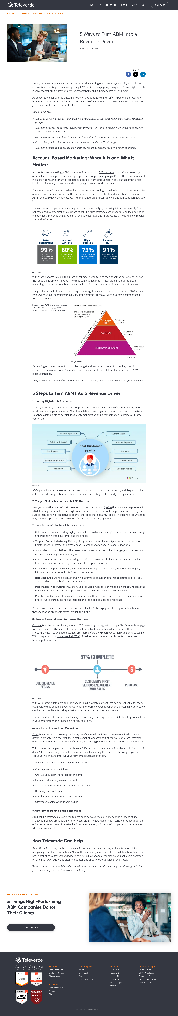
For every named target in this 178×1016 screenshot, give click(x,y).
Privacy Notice (145, 970)
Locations (113, 966)
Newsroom (53, 991)
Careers (82, 976)
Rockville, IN (114, 979)
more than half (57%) (68, 636)
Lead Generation (56, 970)
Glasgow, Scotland (116, 986)
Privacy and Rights (148, 966)
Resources (111, 5)
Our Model (83, 973)
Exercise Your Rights (147, 979)
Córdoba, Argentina (117, 982)
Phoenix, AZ (114, 973)
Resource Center (56, 988)
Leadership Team (86, 979)
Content (37, 625)
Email (35, 734)
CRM (84, 748)
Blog (24, 13)
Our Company (129, 5)
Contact (160, 5)
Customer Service (56, 973)
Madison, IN (114, 976)
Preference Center (146, 976)
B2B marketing (107, 172)
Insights (12, 13)
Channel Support (56, 976)
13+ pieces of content (65, 629)
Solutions (94, 5)
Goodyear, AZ (114, 970)
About (81, 970)
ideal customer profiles (83, 414)
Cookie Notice (145, 982)
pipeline (107, 507)
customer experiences (76, 97)
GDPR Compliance (146, 973)
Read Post (31, 927)
